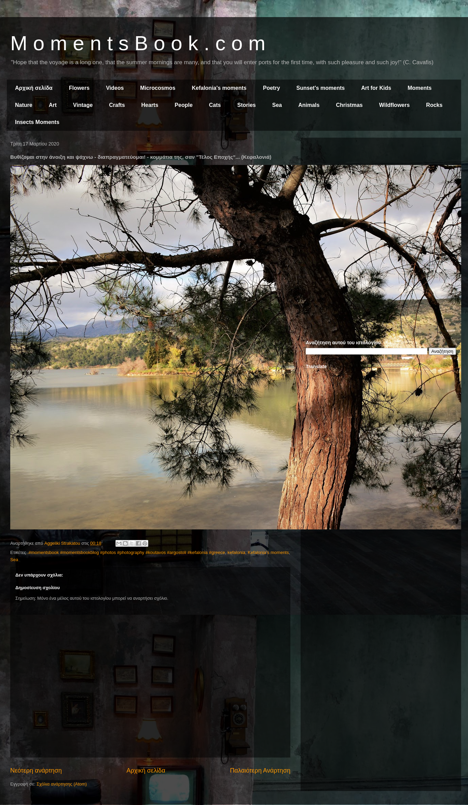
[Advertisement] (381, 190)
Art (53, 105)
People (183, 105)
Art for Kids (376, 88)
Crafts (117, 105)
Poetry (271, 88)
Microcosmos (157, 88)
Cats (215, 105)
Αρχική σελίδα (34, 88)
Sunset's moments (321, 88)
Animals (308, 105)
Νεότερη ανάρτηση (36, 770)
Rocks (434, 105)
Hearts (150, 105)
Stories (246, 105)
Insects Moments (37, 122)
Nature (23, 105)
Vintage (83, 105)
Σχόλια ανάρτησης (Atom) (62, 784)
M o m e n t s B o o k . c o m (137, 43)
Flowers (79, 88)
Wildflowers (394, 105)
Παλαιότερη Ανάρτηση (260, 770)
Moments (419, 88)
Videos (115, 88)
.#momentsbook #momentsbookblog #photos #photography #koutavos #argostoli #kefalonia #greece (126, 552)
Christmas (349, 105)
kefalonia (236, 552)
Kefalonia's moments (219, 88)
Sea (277, 105)
